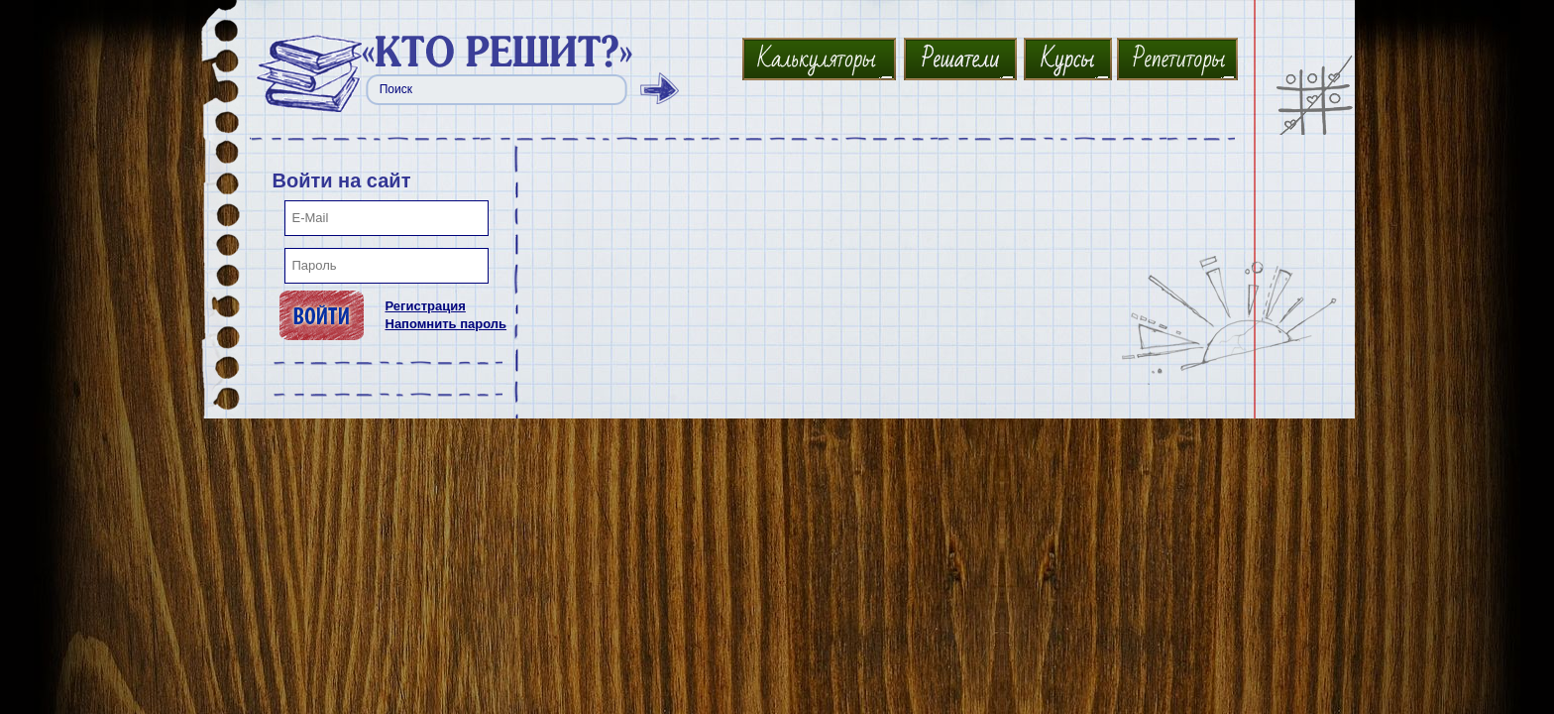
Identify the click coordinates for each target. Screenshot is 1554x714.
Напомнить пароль (446, 323)
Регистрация (426, 305)
